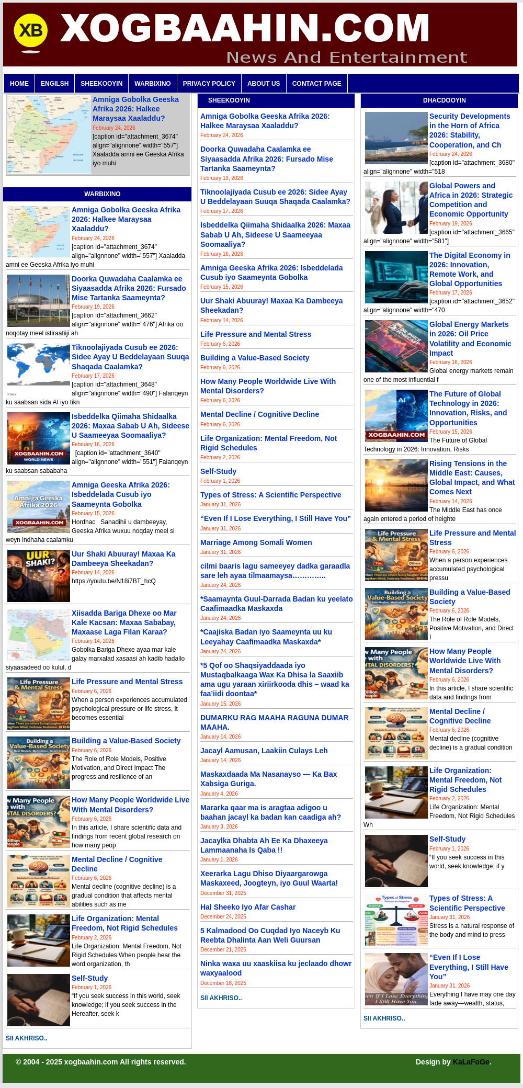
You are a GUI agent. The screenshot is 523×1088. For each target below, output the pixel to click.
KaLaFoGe (471, 1062)
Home (19, 83)
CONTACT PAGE (317, 83)
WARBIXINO (152, 83)
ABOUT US (263, 83)
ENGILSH (55, 83)
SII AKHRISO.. (27, 1038)
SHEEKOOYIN (101, 83)
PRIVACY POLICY (209, 83)
